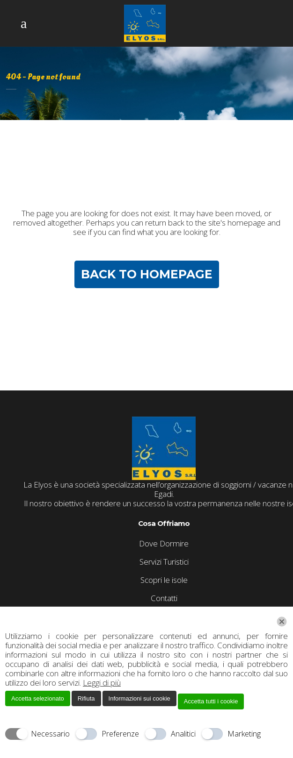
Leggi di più (102, 682)
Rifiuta (86, 698)
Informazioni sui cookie (139, 698)
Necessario (50, 734)
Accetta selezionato (37, 698)
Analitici (183, 734)
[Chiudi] (282, 622)
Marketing (244, 734)
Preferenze (120, 734)
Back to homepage (146, 274)
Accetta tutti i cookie (211, 701)
